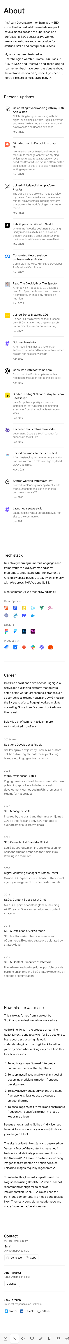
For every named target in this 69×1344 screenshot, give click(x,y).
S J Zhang (10, 1020)
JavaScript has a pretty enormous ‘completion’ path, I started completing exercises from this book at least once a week (36, 408)
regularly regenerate (39, 1168)
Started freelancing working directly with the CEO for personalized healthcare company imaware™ (36, 488)
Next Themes (13, 1201)
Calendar (12, 1283)
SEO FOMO (12, 64)
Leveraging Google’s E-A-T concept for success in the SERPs (35, 435)
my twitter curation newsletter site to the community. (37, 514)
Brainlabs (44, 22)
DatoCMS (34, 1182)
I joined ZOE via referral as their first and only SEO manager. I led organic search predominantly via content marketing (36, 322)
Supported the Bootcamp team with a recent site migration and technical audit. (37, 376)
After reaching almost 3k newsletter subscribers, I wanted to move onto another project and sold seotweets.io (38, 350)
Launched (19, 512)
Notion (8, 1153)
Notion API (15, 1158)
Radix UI (30, 1192)
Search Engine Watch (18, 59)
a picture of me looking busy (30, 77)
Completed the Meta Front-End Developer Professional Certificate (37, 265)
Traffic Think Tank (47, 59)
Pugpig (51, 683)
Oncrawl (33, 64)
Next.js (33, 1143)
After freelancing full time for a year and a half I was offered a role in (37, 459)
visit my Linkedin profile (19, 726)
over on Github (47, 1129)
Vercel (8, 1148)
